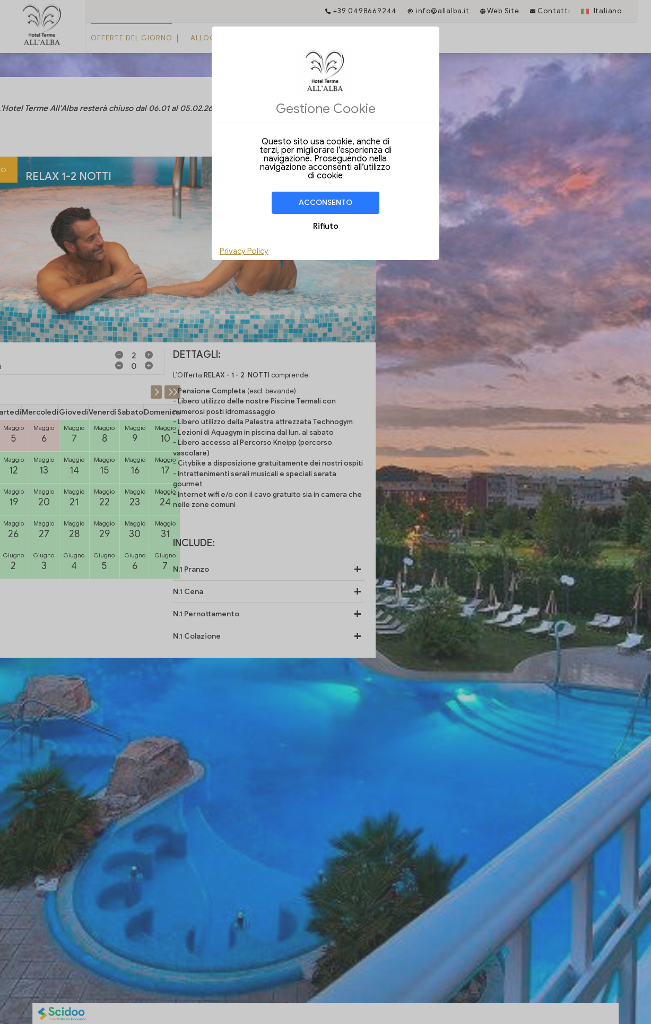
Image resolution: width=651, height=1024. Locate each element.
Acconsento (325, 202)
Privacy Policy (244, 251)
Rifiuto (325, 226)
